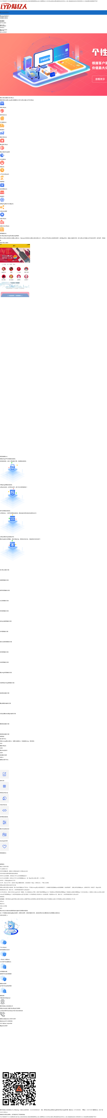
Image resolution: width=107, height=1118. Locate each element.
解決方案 (2, 25)
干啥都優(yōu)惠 (51, 899)
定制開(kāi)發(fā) (4, 18)
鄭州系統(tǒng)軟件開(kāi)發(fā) (13, 899)
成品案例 (2, 20)
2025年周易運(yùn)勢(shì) (61, 899)
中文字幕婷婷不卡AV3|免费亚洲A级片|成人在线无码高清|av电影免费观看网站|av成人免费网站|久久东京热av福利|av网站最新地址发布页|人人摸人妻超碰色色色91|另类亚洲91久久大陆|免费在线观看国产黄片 (49, 1)
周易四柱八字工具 (71, 899)
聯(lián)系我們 (3, 32)
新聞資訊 (2, 27)
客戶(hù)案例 (3, 22)
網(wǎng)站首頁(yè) (4, 12)
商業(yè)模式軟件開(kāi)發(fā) (40, 899)
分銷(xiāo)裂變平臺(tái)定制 (26, 899)
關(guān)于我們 (3, 29)
